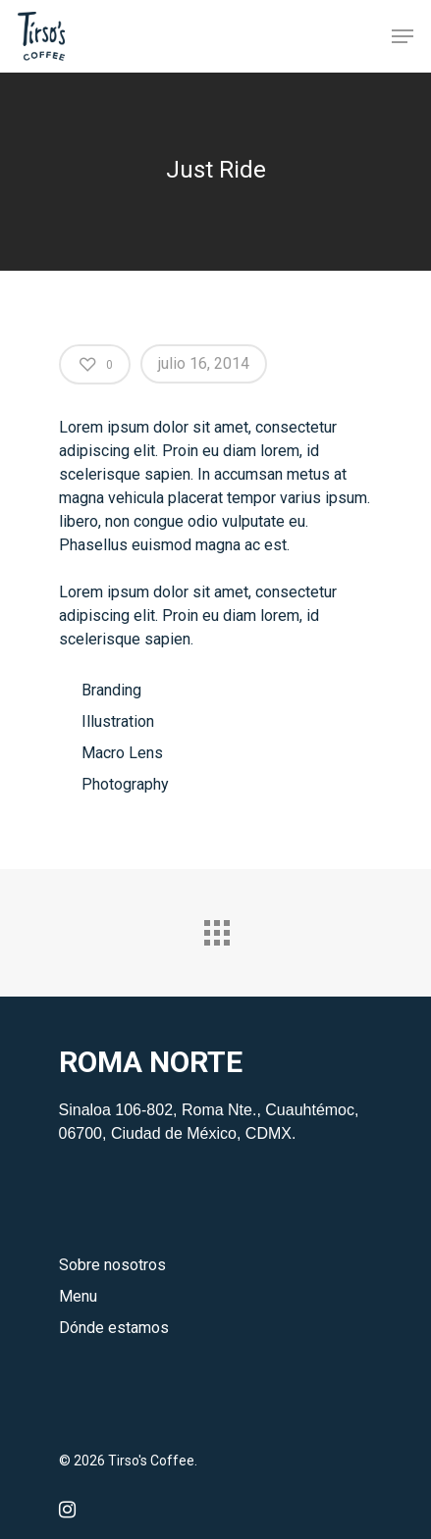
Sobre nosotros (112, 1265)
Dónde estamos (114, 1327)
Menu (78, 1296)
